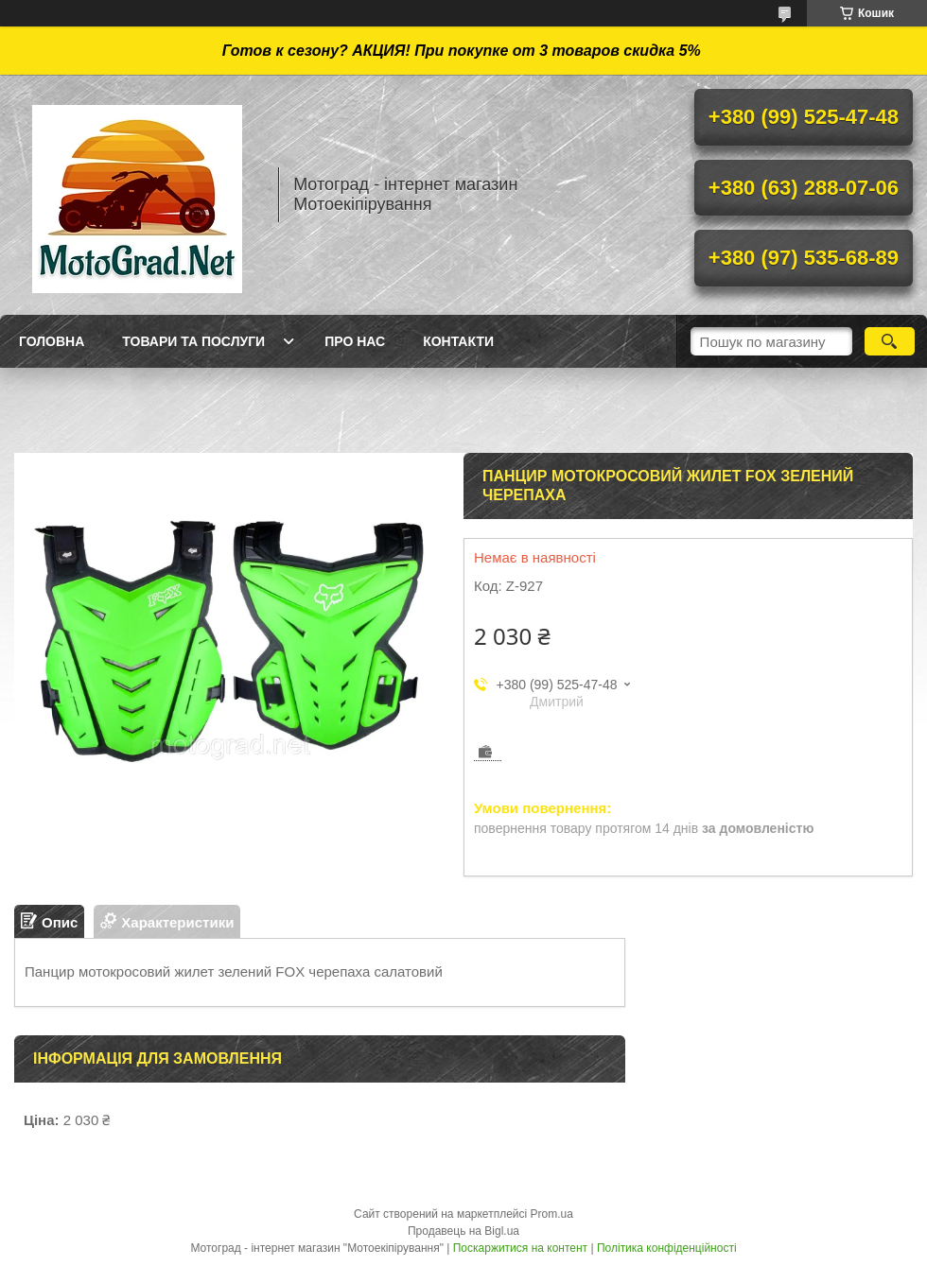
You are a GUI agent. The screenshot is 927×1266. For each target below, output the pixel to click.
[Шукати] (890, 341)
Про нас (354, 341)
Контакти (458, 341)
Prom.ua (552, 1214)
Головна (51, 341)
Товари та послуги (193, 341)
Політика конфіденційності (667, 1248)
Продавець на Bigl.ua (463, 1231)
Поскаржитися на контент (520, 1248)
